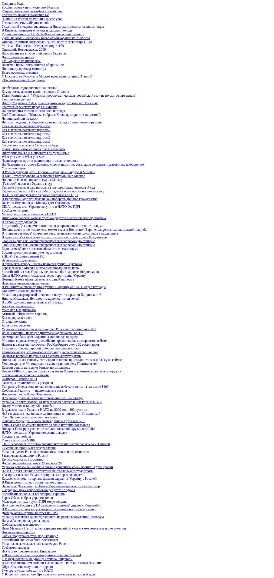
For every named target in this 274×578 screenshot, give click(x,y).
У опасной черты (14, 168)
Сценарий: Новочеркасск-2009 (24, 49)
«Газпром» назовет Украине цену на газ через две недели (43, 474)
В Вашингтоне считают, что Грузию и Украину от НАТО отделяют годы (54, 287)
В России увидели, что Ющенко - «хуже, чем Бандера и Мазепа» (48, 172)
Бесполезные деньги (16, 99)
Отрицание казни (14, 321)
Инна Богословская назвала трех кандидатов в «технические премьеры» (54, 218)
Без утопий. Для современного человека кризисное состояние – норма (52, 225)
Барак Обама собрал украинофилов (27, 497)
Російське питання (15, 210)
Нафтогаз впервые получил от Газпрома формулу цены (41, 356)
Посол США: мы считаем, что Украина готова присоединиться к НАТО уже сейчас (62, 360)
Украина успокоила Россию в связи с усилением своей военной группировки (57, 467)
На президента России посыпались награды (33, 111)
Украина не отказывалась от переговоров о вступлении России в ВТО (52, 402)
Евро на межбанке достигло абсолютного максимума (40, 248)
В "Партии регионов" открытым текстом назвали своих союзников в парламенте (60, 233)
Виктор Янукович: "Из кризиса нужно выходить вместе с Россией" (50, 103)
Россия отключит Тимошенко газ (25, 15)
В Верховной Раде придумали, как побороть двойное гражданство (50, 199)
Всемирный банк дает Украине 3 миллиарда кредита (40, 337)
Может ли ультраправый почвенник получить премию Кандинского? (51, 294)
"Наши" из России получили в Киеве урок (32, 19)
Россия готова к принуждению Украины (31, 7)
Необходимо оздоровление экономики (29, 88)
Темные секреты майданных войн (26, 22)
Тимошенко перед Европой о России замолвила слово (40, 348)
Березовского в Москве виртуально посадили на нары (40, 268)
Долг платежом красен (18, 57)
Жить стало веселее (16, 325)
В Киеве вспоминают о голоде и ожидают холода (37, 30)
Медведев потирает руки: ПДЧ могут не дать (34, 501)
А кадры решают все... (18, 306)
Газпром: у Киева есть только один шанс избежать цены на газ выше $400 (55, 386)
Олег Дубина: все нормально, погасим (29, 417)
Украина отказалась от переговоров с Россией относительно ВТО (49, 329)
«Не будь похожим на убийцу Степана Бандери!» (37, 559)
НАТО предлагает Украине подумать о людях (34, 432)
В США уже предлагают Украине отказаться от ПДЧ (40, 195)
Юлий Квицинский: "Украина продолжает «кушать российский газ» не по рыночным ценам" (69, 95)
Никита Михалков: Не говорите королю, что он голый (41, 298)
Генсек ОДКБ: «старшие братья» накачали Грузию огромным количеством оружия (61, 371)
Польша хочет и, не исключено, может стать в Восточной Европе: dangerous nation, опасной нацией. (74, 229)
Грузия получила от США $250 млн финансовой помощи (43, 34)
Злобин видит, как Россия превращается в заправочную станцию (48, 241)
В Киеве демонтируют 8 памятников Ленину (34, 482)
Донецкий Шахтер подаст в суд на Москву (32, 180)
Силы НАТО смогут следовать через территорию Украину (44, 275)
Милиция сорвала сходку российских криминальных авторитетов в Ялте (54, 340)
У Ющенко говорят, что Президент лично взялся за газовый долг (48, 574)
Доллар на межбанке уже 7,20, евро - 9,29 (32, 463)
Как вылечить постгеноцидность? (26, 126)
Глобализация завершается (21, 524)
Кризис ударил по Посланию (22, 459)
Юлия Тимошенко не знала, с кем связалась (33, 149)
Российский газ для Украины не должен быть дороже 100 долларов (50, 271)
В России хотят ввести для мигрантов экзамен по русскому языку (49, 509)
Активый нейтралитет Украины (24, 314)
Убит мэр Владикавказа (19, 310)
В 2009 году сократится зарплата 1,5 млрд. (32, 302)
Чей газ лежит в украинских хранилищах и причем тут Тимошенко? (51, 413)
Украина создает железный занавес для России (35, 543)
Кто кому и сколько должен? (22, 291)
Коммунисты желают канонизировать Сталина (35, 91)
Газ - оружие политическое (21, 61)
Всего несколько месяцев (20, 72)
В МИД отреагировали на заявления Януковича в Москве (43, 176)
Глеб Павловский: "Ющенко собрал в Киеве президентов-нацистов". (51, 114)
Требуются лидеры (15, 547)
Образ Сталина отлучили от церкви (27, 566)
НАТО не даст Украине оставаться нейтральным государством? (47, 471)
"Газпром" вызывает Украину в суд (27, 183)
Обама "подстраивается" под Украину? (30, 536)
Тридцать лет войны (16, 436)
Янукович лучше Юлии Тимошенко (27, 394)
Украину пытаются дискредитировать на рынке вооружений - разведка (53, 517)
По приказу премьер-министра (24, 68)
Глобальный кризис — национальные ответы (34, 390)
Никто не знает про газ (18, 532)
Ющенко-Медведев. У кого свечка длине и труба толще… (43, 421)
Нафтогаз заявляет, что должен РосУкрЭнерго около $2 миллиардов (51, 344)
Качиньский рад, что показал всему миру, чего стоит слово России (50, 352)
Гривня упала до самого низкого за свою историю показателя (46, 425)
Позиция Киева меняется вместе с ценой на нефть (38, 279)
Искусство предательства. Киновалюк (29, 551)
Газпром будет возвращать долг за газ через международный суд (48, 187)
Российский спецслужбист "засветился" (30, 540)
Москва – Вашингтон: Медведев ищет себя (33, 45)
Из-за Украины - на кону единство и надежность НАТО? (42, 333)
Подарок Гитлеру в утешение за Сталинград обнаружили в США (49, 429)
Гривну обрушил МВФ (18, 440)
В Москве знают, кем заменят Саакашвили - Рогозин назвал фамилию (52, 563)
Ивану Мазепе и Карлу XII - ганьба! (28, 406)
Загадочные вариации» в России (25, 455)
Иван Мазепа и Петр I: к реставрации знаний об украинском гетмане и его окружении (64, 528)
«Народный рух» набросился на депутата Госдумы (38, 490)
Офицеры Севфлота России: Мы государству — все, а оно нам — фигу (53, 191)
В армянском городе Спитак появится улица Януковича (42, 264)
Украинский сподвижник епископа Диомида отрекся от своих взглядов (53, 26)
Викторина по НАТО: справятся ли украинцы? (35, 153)
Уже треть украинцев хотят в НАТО (27, 570)
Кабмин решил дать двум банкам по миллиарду (36, 367)
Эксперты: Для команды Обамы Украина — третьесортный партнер (51, 486)
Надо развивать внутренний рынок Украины (34, 53)
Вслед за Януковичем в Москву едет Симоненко (36, 203)
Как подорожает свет (17, 317)
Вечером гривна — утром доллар (26, 283)
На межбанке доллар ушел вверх (25, 520)
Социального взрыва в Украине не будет (31, 145)
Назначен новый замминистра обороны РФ (33, 65)
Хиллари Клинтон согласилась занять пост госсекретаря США (47, 42)
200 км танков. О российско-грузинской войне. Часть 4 (41, 555)
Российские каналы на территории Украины (33, 494)
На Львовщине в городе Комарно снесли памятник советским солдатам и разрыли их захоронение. (73, 164)
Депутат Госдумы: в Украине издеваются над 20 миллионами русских (52, 122)
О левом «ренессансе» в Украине (25, 375)
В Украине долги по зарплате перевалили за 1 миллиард (42, 398)
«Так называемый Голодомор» (23, 80)
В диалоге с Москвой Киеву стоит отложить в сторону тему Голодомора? (54, 237)
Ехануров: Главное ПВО (19, 379)
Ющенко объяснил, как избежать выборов (32, 11)
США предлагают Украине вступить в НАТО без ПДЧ (41, 206)
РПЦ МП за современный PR (23, 256)
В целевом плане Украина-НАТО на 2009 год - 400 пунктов (44, 409)
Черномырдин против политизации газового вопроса (40, 160)
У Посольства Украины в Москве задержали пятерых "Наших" (47, 76)
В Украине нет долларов (19, 222)
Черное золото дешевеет (19, 260)
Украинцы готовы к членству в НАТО (29, 214)
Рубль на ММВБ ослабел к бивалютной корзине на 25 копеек (46, 38)
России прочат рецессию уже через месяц (32, 252)
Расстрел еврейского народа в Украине (29, 107)
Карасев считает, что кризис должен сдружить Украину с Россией (49, 478)
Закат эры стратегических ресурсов (27, 383)
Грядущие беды (13, 3)
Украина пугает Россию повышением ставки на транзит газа (45, 452)
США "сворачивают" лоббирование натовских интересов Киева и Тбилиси (56, 444)
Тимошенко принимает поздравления (29, 448)
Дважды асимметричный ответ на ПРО (30, 513)
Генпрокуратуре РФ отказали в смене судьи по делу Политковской (50, 363)
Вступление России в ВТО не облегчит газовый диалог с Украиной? (51, 505)
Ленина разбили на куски (20, 118)
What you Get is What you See (23, 157)
